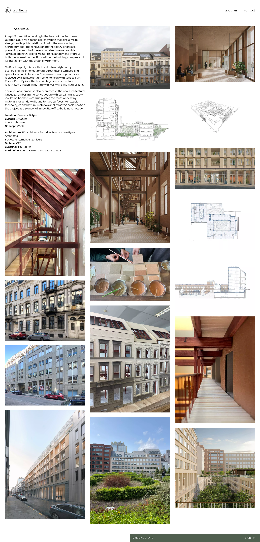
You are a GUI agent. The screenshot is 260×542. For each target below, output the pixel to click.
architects (20, 10)
